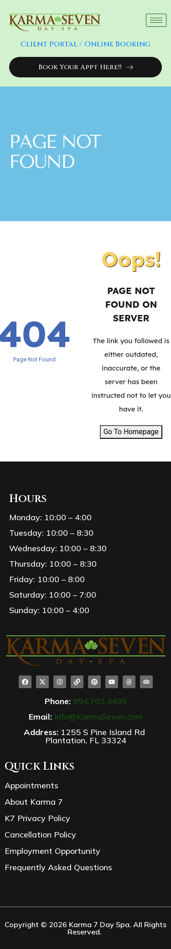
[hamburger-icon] (156, 20)
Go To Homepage (131, 431)
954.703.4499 (100, 701)
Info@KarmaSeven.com (98, 716)
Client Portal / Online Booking (85, 44)
